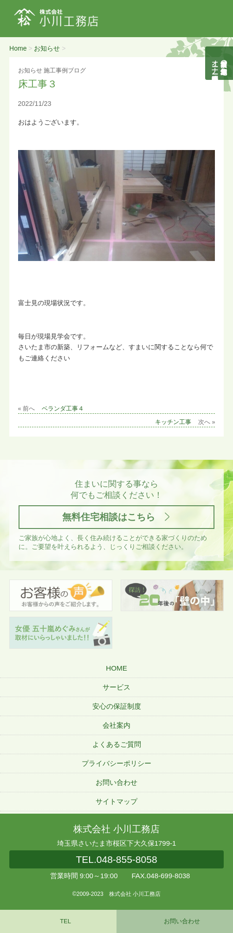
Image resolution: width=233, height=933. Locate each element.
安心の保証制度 (116, 706)
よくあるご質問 (116, 744)
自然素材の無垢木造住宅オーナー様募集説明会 (219, 63)
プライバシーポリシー (116, 763)
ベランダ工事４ (63, 408)
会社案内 (116, 725)
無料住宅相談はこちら (108, 517)
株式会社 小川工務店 (116, 829)
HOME (116, 668)
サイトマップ (116, 801)
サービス (116, 687)
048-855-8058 (116, 859)
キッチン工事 (173, 422)
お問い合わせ (116, 782)
